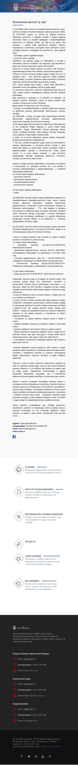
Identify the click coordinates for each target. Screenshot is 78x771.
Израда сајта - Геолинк (51, 746)
